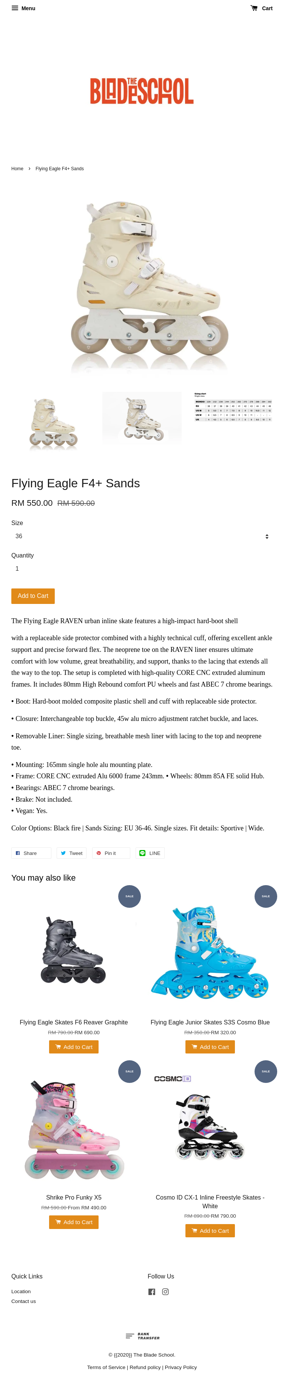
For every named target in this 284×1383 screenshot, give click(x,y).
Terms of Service (106, 1367)
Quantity (22, 555)
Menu (23, 8)
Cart (261, 8)
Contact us (23, 1301)
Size (17, 523)
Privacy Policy (181, 1367)
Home (17, 168)
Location (21, 1291)
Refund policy (145, 1367)
